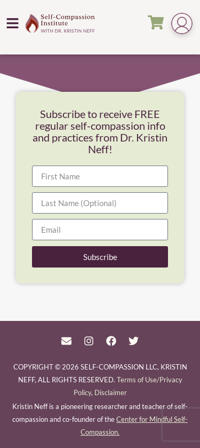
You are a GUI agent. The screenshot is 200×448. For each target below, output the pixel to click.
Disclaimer (110, 392)
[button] (13, 23)
